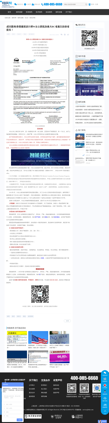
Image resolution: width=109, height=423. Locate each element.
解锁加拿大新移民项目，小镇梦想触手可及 (89, 116)
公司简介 (32, 385)
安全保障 (32, 389)
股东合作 (32, 392)
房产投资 (37, 217)
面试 (13, 34)
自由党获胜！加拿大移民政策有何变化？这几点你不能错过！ (89, 109)
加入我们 (44, 389)
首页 (9, 12)
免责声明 (56, 389)
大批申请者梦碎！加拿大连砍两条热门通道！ (89, 106)
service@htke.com (88, 409)
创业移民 (49, 12)
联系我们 (44, 385)
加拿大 (19, 34)
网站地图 (44, 392)
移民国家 (19, 12)
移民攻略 (59, 12)
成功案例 (31, 34)
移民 (8, 34)
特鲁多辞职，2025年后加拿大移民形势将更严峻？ (89, 123)
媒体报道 (32, 396)
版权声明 (56, 392)
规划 (25, 34)
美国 (42, 258)
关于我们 (68, 12)
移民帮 (14, 17)
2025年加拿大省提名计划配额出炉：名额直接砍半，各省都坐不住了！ (89, 119)
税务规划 (56, 217)
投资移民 (29, 12)
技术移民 (39, 12)
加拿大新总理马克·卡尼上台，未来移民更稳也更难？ (89, 113)
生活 (26, 17)
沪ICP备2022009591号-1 (67, 409)
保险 (46, 217)
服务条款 (56, 385)
